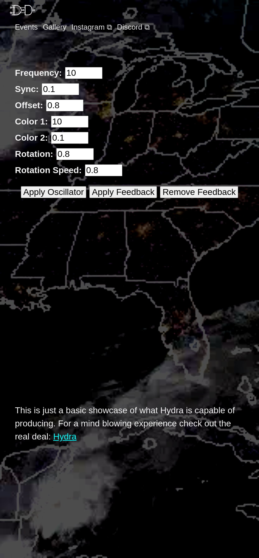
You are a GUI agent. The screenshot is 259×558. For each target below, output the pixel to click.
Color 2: (31, 138)
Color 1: (31, 121)
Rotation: (34, 154)
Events (26, 27)
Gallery (54, 27)
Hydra (65, 436)
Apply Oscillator (53, 192)
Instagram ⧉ (91, 27)
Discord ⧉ (133, 27)
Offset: (29, 105)
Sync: (27, 89)
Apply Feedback (123, 192)
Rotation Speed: (48, 170)
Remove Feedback (199, 192)
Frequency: (38, 73)
